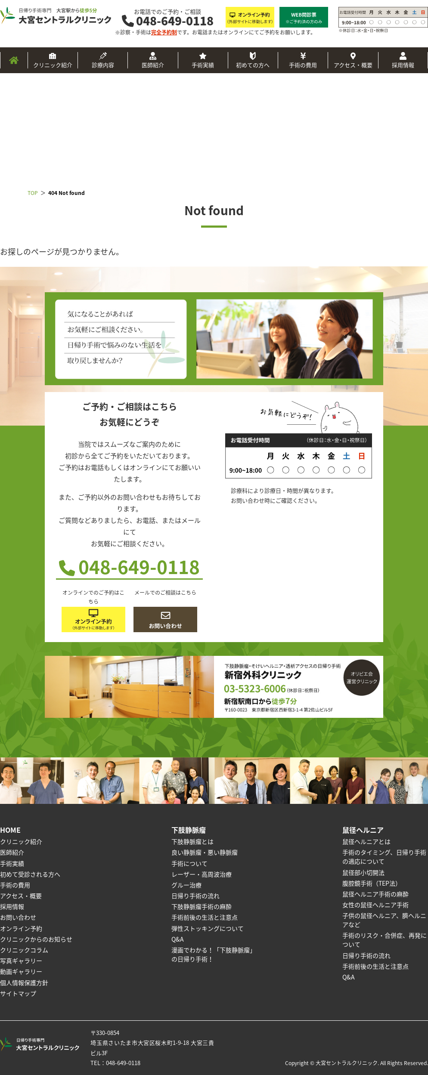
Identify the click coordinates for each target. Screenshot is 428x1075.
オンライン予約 (21, 928)
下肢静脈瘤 (188, 830)
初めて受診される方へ (30, 874)
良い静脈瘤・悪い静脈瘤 (204, 852)
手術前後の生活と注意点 (204, 917)
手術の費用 (303, 65)
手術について (189, 863)
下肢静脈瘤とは (192, 841)
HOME (10, 830)
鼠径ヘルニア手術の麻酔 (375, 894)
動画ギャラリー (21, 971)
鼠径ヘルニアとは (366, 841)
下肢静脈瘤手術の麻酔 (201, 906)
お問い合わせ (18, 917)
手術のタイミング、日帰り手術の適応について (384, 856)
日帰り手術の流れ (195, 895)
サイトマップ (18, 993)
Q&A (177, 939)
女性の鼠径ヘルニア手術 (375, 904)
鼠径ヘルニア (363, 830)
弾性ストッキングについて (207, 928)
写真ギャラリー (21, 960)
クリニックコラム (24, 949)
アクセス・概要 (353, 65)
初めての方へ (253, 65)
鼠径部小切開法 (363, 872)
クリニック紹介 (52, 65)
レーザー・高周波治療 (201, 874)
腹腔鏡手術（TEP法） (371, 883)
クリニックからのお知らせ (36, 939)
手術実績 (203, 65)
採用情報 (403, 65)
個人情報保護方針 (24, 982)
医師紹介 (153, 65)
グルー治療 (186, 884)
